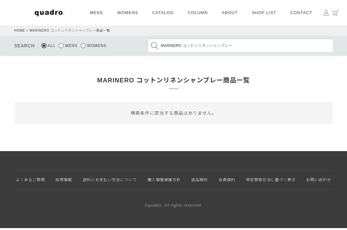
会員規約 (227, 180)
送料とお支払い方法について (110, 180)
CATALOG (163, 12)
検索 (154, 45)
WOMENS (127, 12)
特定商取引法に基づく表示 (271, 180)
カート (336, 13)
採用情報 (63, 180)
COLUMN (197, 12)
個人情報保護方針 (164, 180)
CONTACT (301, 12)
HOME (19, 30)
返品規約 (199, 180)
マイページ (326, 13)
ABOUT (230, 12)
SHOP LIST (264, 12)
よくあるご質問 (30, 180)
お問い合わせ (318, 180)
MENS (96, 12)
